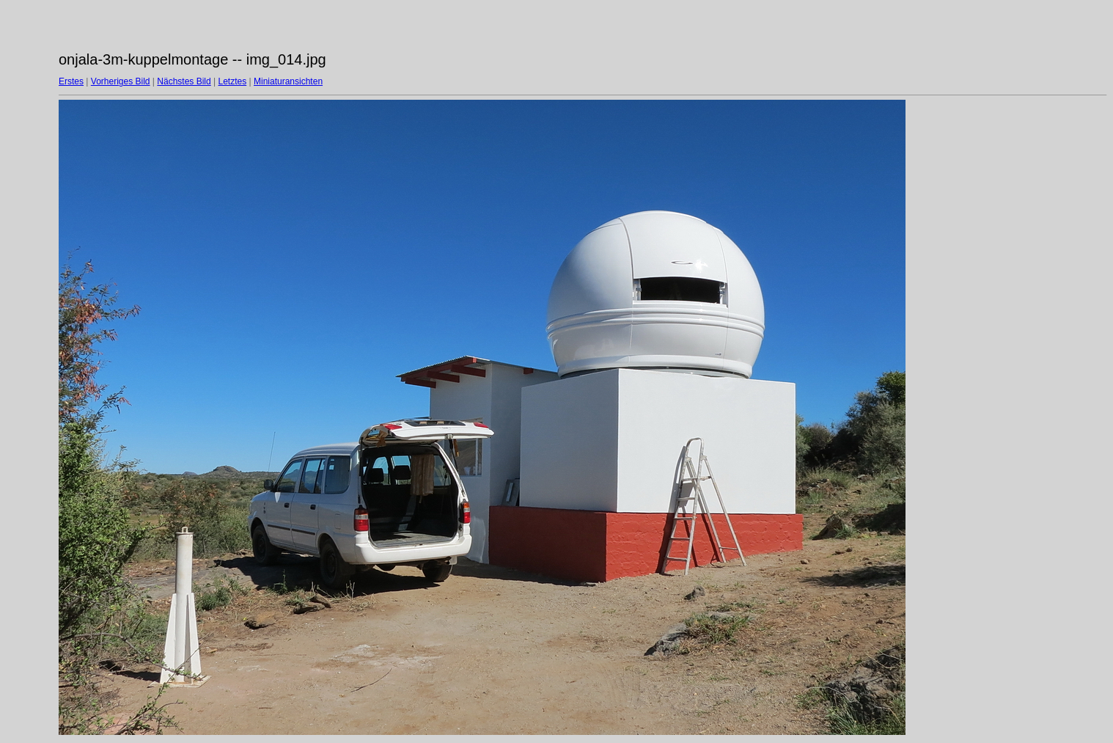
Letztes (232, 81)
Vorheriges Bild (120, 81)
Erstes (71, 81)
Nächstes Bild (183, 81)
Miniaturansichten (288, 81)
